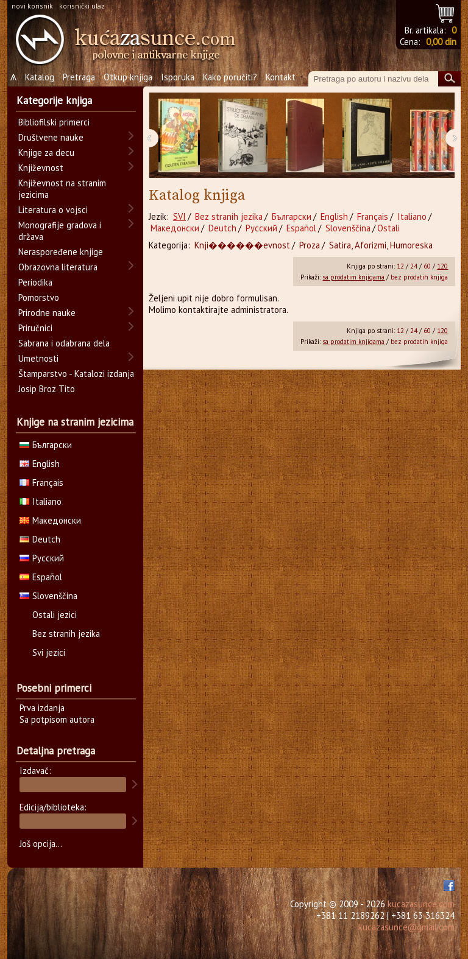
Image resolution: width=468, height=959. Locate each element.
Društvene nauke (50, 137)
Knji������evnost (242, 245)
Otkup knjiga (128, 77)
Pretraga (79, 77)
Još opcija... (41, 843)
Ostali (388, 228)
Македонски (175, 228)
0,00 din (441, 41)
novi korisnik (32, 5)
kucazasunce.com (421, 904)
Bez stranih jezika (229, 216)
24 (413, 266)
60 (427, 266)
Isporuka (177, 77)
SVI (179, 216)
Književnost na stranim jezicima (62, 188)
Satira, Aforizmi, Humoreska (381, 245)
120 (442, 266)
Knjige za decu (46, 152)
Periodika (35, 282)
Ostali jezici (54, 614)
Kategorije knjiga (54, 100)
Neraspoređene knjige (60, 252)
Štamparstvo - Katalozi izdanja (76, 373)
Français (372, 216)
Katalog (39, 77)
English (334, 216)
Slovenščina (347, 228)
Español (301, 228)
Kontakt (281, 77)
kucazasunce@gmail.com (406, 927)
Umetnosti (38, 358)
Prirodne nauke (47, 312)
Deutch (222, 228)
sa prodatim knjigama (353, 277)
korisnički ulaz (82, 5)
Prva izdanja (42, 708)
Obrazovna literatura (58, 267)
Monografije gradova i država (59, 230)
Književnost (40, 168)
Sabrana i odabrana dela (64, 343)
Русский (261, 228)
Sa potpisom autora (57, 719)
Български (291, 216)
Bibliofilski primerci (54, 122)
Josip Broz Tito (46, 389)
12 (400, 266)
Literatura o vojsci (53, 210)
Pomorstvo (38, 297)
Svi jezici (48, 652)
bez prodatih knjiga (419, 277)
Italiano (412, 216)
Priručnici (35, 328)
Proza (309, 245)
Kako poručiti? (230, 77)
